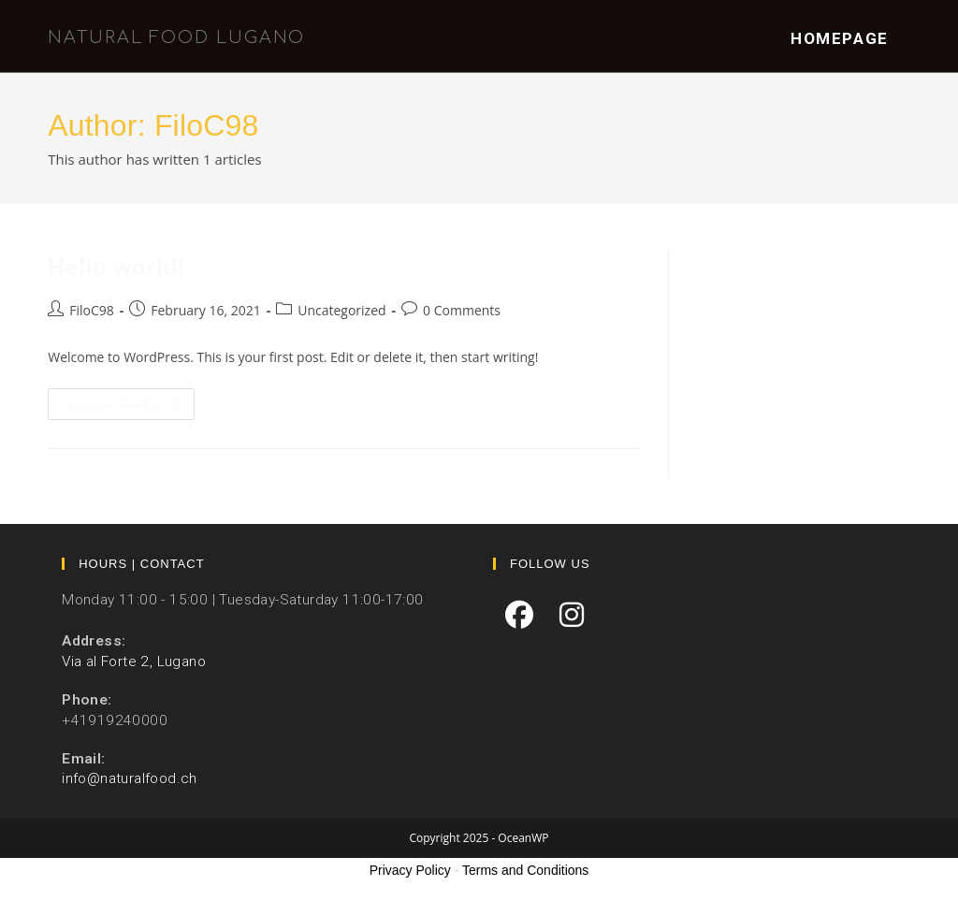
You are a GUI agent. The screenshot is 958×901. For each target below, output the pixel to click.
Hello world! (116, 266)
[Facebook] (519, 614)
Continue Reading (129, 407)
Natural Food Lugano (176, 37)
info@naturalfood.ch (129, 778)
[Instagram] (571, 614)
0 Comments (462, 310)
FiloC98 (91, 310)
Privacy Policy (410, 870)
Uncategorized (341, 310)
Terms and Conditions (525, 870)
